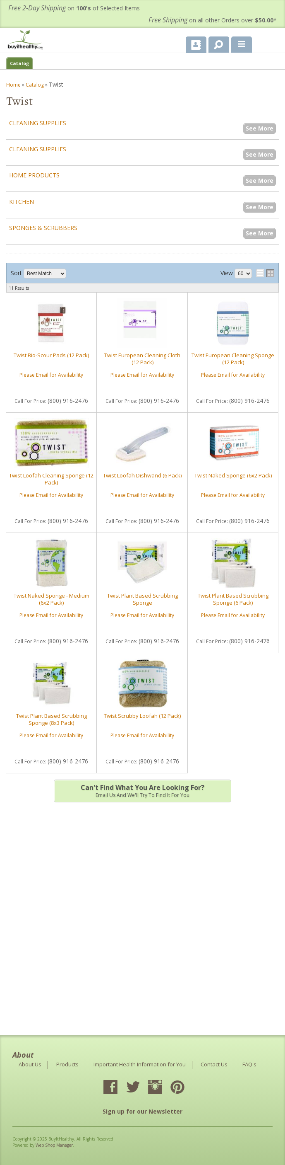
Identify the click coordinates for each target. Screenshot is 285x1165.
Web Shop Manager (54, 1145)
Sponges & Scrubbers (43, 228)
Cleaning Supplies (37, 123)
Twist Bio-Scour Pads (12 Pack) (51, 355)
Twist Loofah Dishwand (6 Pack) (142, 475)
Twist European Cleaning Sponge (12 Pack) (233, 358)
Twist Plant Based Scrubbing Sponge (142, 599)
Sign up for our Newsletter (142, 1111)
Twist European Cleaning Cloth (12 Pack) (142, 358)
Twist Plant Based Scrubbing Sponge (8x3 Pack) (51, 719)
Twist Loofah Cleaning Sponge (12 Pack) (51, 479)
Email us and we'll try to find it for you (142, 791)
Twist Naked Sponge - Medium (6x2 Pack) (51, 599)
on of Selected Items (74, 8)
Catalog (19, 63)
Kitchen (21, 202)
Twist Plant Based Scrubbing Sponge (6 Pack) (233, 599)
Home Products (34, 175)
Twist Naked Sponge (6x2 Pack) (233, 475)
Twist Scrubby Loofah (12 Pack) (142, 715)
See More (259, 128)
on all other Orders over (212, 20)
